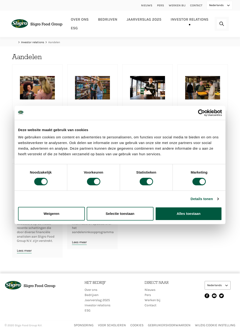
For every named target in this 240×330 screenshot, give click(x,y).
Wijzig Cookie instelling (215, 325)
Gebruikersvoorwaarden (169, 325)
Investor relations (189, 19)
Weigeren (51, 214)
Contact (196, 5)
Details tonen (202, 199)
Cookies (136, 325)
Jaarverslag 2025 (144, 19)
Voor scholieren (112, 325)
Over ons (80, 19)
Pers (160, 5)
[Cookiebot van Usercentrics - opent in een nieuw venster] (201, 112)
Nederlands (216, 5)
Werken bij (177, 5)
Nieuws (146, 5)
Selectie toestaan (120, 214)
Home (14, 42)
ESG (74, 28)
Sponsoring (84, 325)
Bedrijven (107, 19)
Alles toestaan (189, 214)
